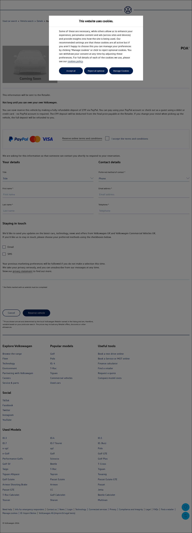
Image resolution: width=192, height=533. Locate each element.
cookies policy (75, 61)
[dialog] (96, 266)
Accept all (70, 71)
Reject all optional (96, 71)
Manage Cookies (121, 71)
